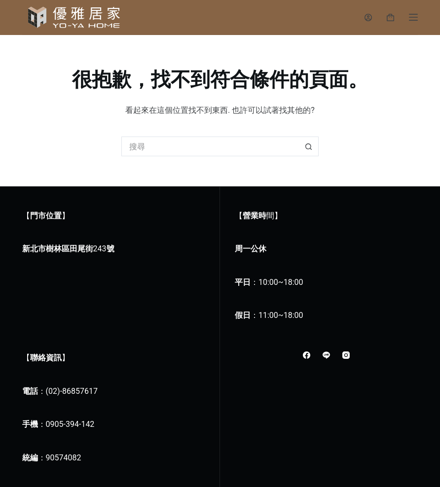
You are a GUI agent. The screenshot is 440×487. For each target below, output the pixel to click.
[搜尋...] (210, 146)
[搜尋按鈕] (309, 146)
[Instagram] (346, 355)
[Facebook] (306, 355)
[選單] (413, 17)
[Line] (326, 355)
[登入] (368, 17)
